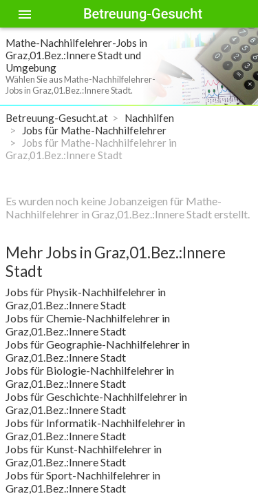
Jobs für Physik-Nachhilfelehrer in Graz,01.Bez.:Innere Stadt (86, 298)
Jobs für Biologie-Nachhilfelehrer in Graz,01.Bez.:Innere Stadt (90, 377)
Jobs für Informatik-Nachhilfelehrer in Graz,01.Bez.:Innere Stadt (95, 429)
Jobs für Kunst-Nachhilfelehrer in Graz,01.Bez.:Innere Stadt (84, 455)
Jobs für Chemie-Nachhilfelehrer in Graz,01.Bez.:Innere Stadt (88, 324)
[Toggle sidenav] (25, 14)
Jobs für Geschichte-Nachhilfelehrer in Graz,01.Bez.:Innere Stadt (96, 403)
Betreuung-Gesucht (142, 14)
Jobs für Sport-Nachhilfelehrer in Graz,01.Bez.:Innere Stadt (83, 481)
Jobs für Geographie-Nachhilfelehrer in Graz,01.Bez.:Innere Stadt (98, 351)
